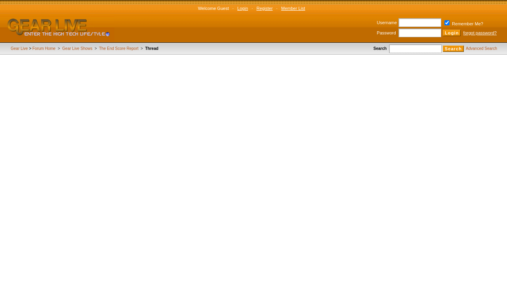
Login (242, 8)
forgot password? (480, 32)
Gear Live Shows (77, 48)
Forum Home (43, 48)
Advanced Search (481, 48)
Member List (293, 8)
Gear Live (19, 48)
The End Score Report (119, 48)
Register (264, 8)
